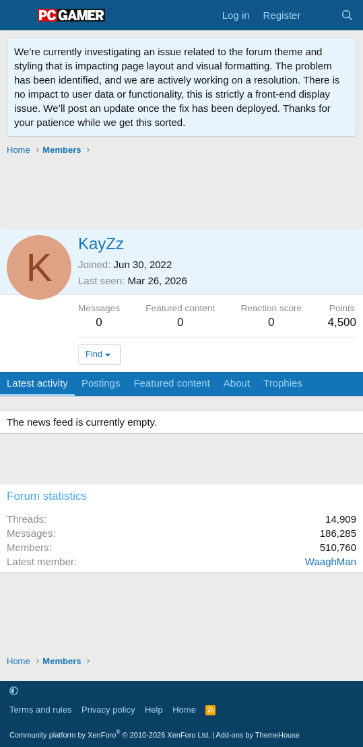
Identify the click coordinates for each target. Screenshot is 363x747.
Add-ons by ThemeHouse (258, 735)
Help (154, 710)
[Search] (347, 15)
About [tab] (237, 383)
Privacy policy (108, 710)
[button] (14, 690)
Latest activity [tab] (37, 383)
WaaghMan (330, 561)
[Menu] (18, 15)
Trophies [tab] (282, 383)
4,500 (341, 322)
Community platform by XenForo (109, 735)
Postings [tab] (101, 383)
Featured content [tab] (171, 383)
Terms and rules (40, 710)
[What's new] (320, 15)
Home (184, 710)
